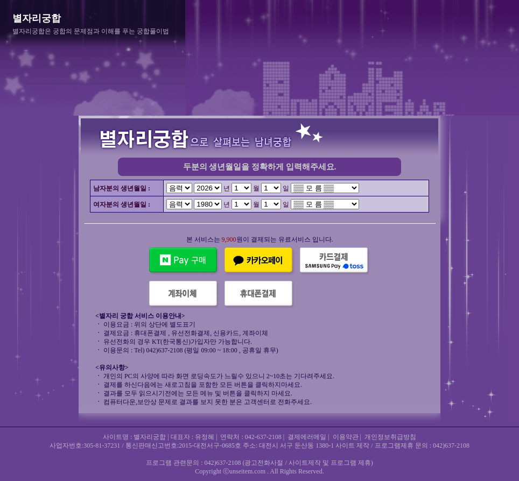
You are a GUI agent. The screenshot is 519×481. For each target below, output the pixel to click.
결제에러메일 (306, 437)
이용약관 (346, 437)
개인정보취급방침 (390, 437)
